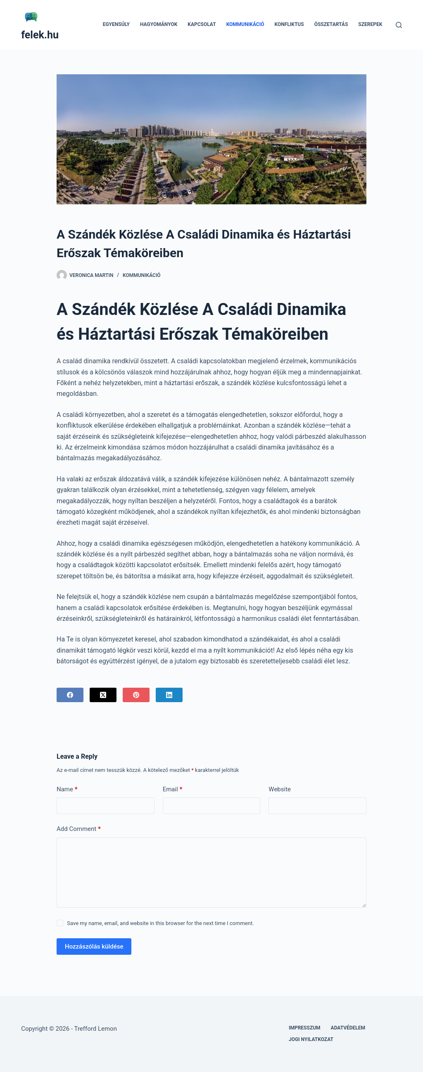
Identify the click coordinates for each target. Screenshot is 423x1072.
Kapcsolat (202, 24)
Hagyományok (158, 24)
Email (173, 789)
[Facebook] (70, 695)
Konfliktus (289, 24)
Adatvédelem (348, 1028)
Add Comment (79, 829)
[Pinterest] (136, 695)
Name (67, 789)
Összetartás (331, 24)
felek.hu (40, 35)
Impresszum (305, 1028)
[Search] (399, 25)
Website (280, 789)
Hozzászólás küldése (94, 946)
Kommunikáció (245, 24)
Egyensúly (116, 24)
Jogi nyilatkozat (311, 1039)
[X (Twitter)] (103, 695)
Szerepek (370, 24)
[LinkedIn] (169, 695)
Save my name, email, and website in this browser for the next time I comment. (160, 923)
